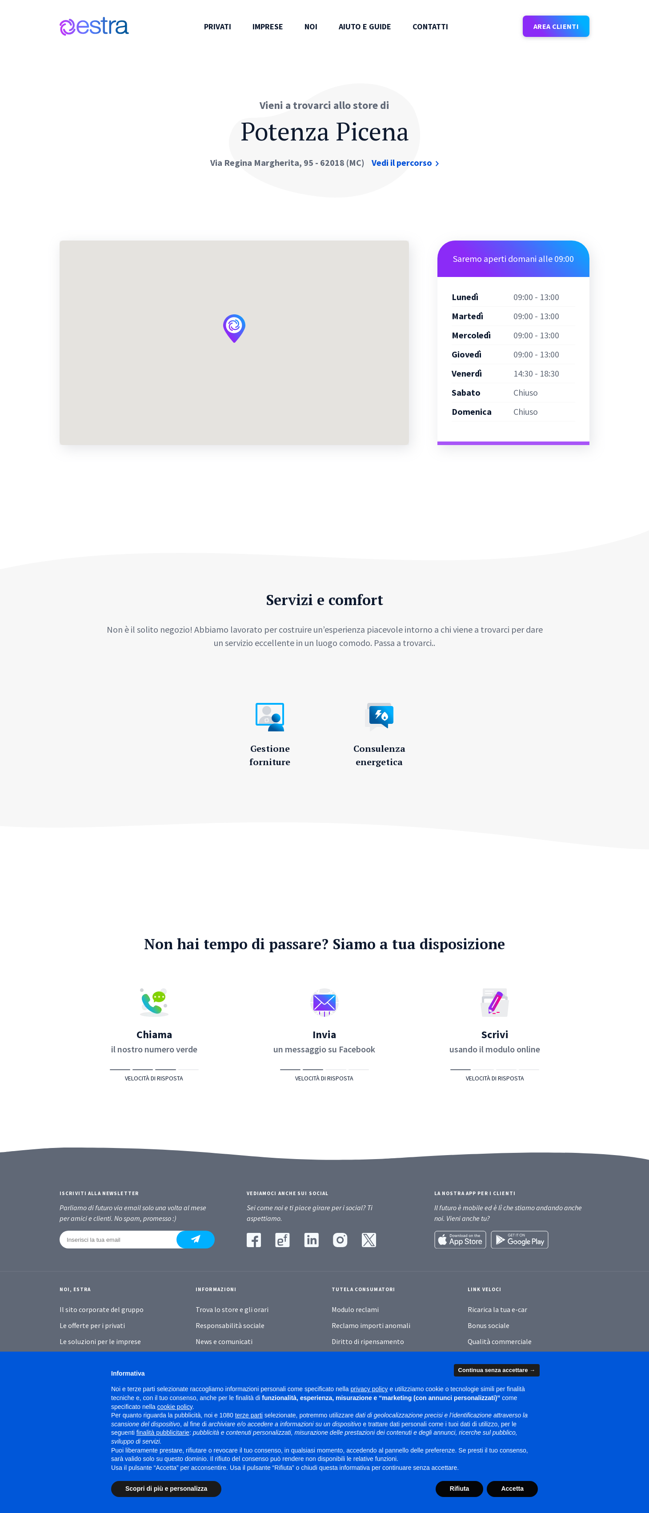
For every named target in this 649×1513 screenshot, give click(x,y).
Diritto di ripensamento (368, 1341)
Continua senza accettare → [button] (496, 1370)
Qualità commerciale (500, 1341)
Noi (310, 27)
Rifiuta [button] (459, 1488)
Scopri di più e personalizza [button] (166, 1488)
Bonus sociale (488, 1325)
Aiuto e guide (365, 27)
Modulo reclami (355, 1309)
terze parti (249, 1415)
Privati (217, 27)
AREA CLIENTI (556, 26)
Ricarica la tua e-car (497, 1309)
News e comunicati (224, 1341)
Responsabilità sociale (230, 1325)
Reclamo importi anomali (371, 1325)
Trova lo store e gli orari (232, 1309)
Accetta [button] (512, 1488)
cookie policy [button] (174, 1406)
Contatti (430, 27)
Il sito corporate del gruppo (102, 1309)
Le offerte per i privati (92, 1325)
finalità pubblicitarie (162, 1432)
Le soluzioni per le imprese (100, 1341)
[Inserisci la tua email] (123, 1239)
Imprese (267, 27)
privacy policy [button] (369, 1389)
